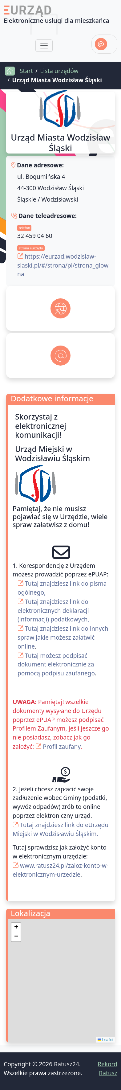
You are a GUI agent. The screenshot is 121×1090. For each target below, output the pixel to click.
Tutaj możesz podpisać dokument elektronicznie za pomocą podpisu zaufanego (56, 664)
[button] (16, 927)
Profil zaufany (61, 746)
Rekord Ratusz (107, 1068)
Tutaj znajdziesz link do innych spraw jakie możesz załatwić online (63, 637)
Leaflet (105, 1040)
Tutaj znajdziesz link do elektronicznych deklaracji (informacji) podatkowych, (53, 610)
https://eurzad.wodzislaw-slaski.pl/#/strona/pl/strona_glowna (62, 265)
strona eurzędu (31, 248)
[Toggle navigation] (44, 45)
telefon (24, 227)
